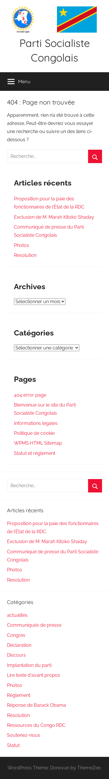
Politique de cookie (34, 433)
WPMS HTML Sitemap (38, 443)
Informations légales (36, 423)
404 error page (30, 395)
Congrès (16, 635)
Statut (13, 745)
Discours (16, 655)
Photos (21, 245)
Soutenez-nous (23, 735)
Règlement (18, 695)
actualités (17, 615)
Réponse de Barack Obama (36, 705)
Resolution (25, 255)
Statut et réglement (34, 453)
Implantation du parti (29, 665)
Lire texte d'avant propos (33, 675)
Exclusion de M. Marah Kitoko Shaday (54, 217)
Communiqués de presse (34, 625)
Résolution (18, 715)
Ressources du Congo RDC (36, 725)
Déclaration (19, 645)
